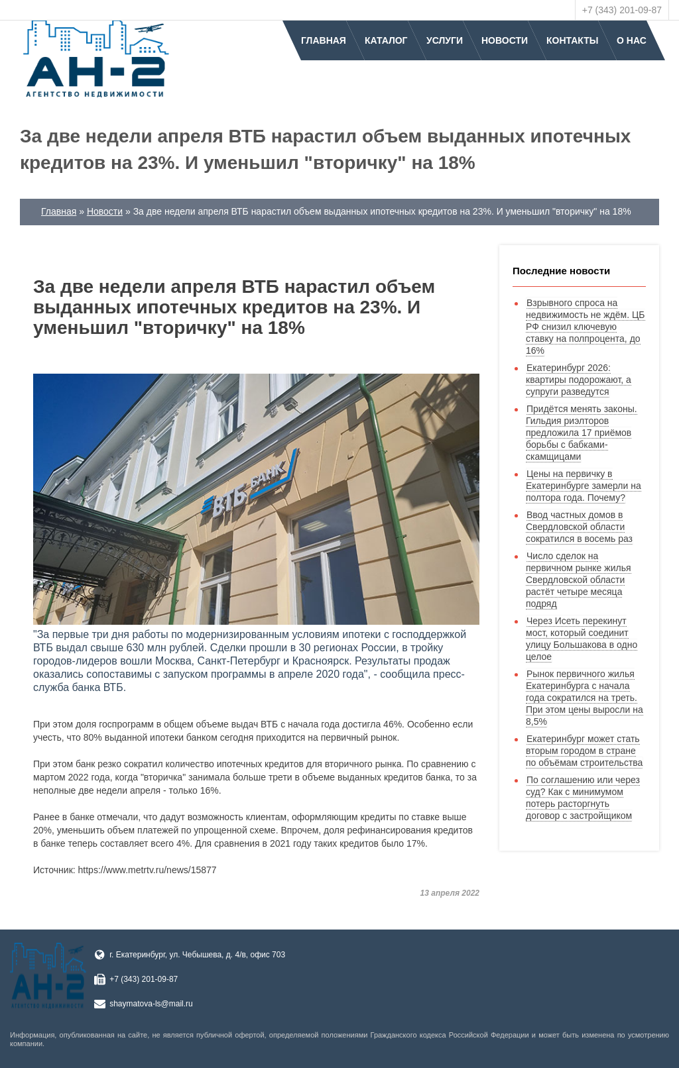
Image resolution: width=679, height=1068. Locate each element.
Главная (323, 40)
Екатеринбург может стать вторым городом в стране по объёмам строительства (584, 750)
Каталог (386, 40)
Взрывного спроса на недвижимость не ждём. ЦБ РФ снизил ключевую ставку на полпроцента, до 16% (585, 326)
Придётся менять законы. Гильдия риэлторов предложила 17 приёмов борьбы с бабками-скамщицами (581, 432)
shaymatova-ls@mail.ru (151, 1003)
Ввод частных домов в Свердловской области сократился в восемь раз (579, 526)
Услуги (444, 40)
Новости (504, 40)
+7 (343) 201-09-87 (622, 10)
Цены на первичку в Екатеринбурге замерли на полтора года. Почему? (583, 485)
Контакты (572, 40)
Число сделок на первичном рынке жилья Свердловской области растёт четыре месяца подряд (578, 580)
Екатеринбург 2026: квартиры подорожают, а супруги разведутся (578, 379)
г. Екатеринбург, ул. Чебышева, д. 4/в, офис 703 (197, 954)
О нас (632, 40)
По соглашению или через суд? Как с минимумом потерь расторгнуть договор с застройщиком (583, 797)
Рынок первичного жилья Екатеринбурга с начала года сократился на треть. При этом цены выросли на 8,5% (584, 697)
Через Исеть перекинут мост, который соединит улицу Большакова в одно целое (581, 638)
